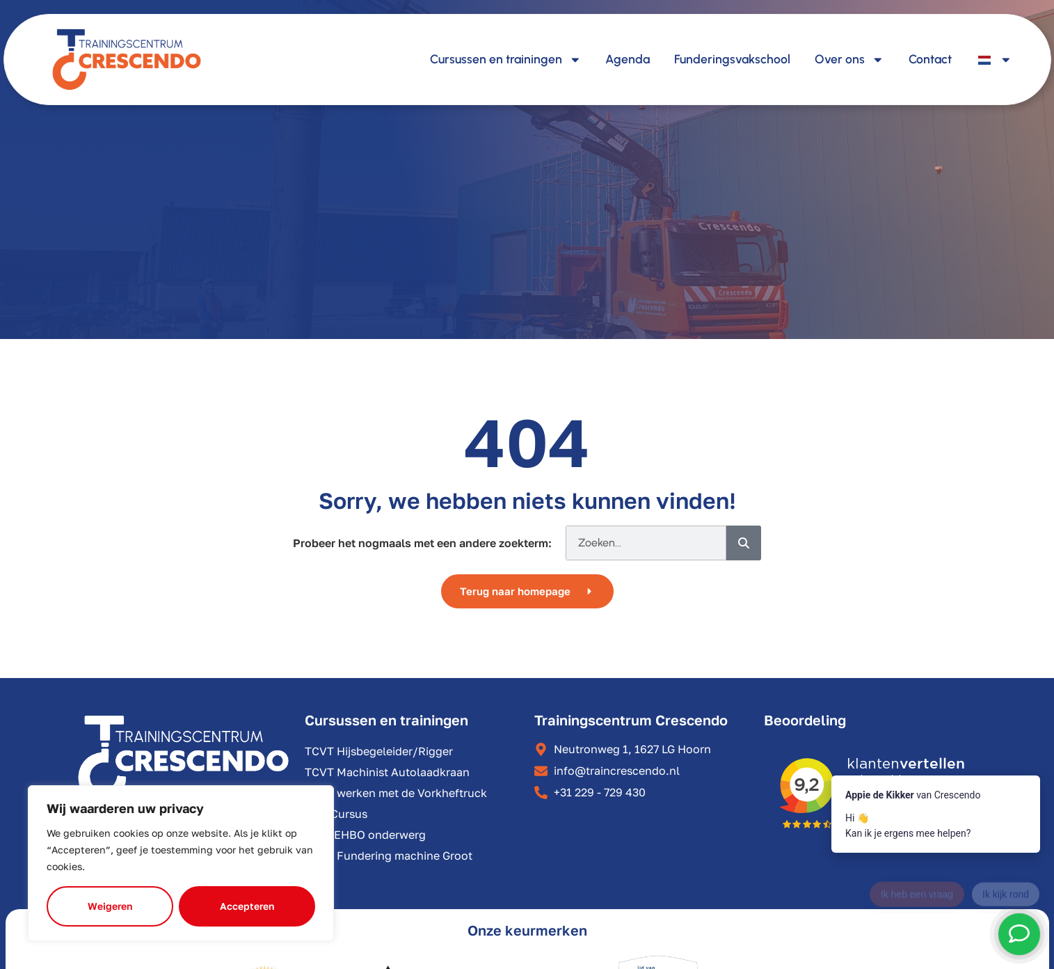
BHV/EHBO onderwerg (365, 835)
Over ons (849, 60)
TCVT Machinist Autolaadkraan (387, 772)
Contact (930, 59)
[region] (181, 863)
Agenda (627, 59)
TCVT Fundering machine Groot (388, 855)
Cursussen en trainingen (506, 60)
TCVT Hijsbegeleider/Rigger (379, 751)
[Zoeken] (743, 543)
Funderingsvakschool (732, 59)
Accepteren (247, 906)
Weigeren (110, 906)
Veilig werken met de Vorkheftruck (396, 793)
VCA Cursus (336, 814)
